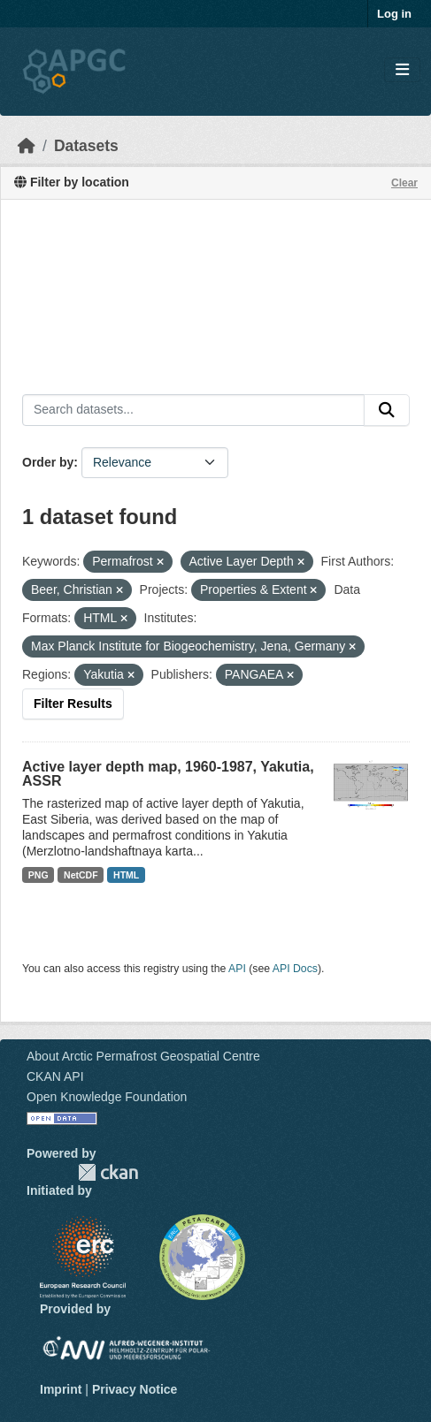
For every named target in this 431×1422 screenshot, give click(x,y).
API (237, 968)
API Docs (295, 968)
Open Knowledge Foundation (107, 1097)
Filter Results (73, 703)
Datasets (86, 146)
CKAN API (55, 1076)
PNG (38, 875)
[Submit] (387, 410)
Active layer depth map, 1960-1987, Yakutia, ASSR (168, 773)
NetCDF (81, 875)
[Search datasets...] (193, 410)
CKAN (108, 1172)
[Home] (26, 146)
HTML (126, 875)
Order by (47, 462)
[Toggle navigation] (402, 70)
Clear (404, 183)
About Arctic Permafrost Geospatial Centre (143, 1056)
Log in (394, 13)
